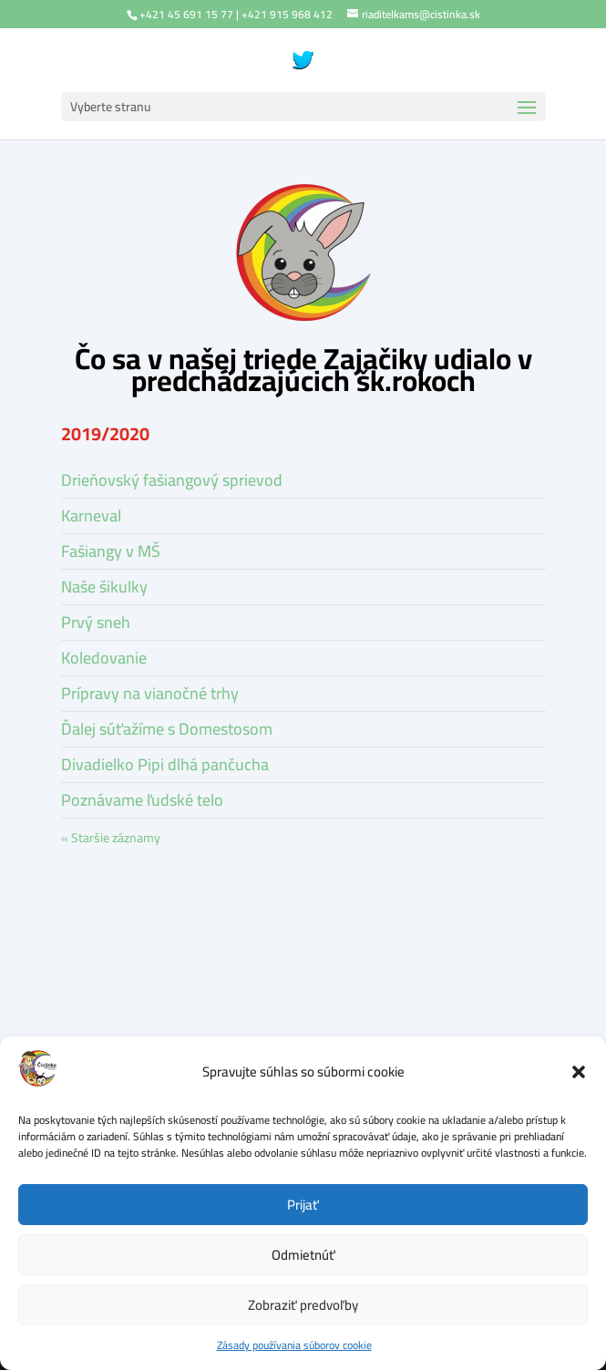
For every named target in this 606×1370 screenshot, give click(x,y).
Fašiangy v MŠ (110, 551)
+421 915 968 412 (287, 14)
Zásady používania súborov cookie (294, 1344)
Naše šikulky (104, 587)
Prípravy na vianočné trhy (150, 693)
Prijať (303, 1204)
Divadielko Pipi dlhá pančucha (165, 764)
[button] (579, 1072)
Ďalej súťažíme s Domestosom (166, 729)
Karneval (91, 515)
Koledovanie (104, 658)
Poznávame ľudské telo (142, 800)
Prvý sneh (95, 622)
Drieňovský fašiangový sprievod (171, 480)
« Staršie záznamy (110, 838)
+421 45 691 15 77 (186, 14)
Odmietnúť (303, 1254)
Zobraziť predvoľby (303, 1305)
